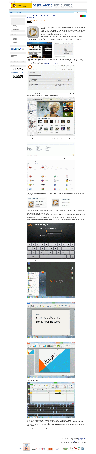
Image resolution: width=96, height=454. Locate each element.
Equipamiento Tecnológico (21, 1)
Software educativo (37, 17)
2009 (13, 42)
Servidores (14, 28)
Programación (14, 26)
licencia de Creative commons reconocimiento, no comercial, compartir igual (18, 72)
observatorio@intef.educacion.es (79, 439)
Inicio (13, 1)
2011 (13, 39)
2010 (13, 41)
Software (34, 1)
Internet (29, 1)
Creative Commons (82, 438)
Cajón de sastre (41, 1)
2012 (13, 38)
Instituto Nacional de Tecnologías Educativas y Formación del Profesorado (71, 441)
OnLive (57, 38)
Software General (15, 25)
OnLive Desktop (65, 38)
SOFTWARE (30, 17)
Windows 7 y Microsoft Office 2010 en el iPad (42, 16)
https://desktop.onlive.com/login (51, 63)
